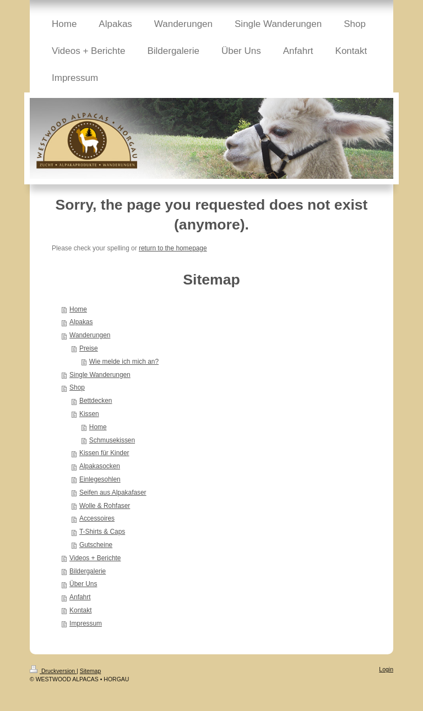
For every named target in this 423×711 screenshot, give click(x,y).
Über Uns (83, 584)
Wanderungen (89, 335)
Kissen (89, 414)
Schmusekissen (112, 440)
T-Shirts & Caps (102, 531)
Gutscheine (95, 545)
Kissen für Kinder (104, 453)
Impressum (85, 623)
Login (386, 669)
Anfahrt (79, 597)
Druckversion (53, 671)
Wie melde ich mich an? (124, 361)
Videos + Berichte (95, 558)
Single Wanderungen (100, 375)
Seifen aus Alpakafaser (113, 492)
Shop (77, 387)
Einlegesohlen (100, 479)
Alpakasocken (99, 466)
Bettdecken (95, 400)
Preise (88, 348)
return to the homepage (173, 248)
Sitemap (90, 671)
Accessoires (97, 518)
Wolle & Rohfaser (104, 506)
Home (78, 309)
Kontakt (80, 610)
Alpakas (81, 322)
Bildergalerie (87, 571)
